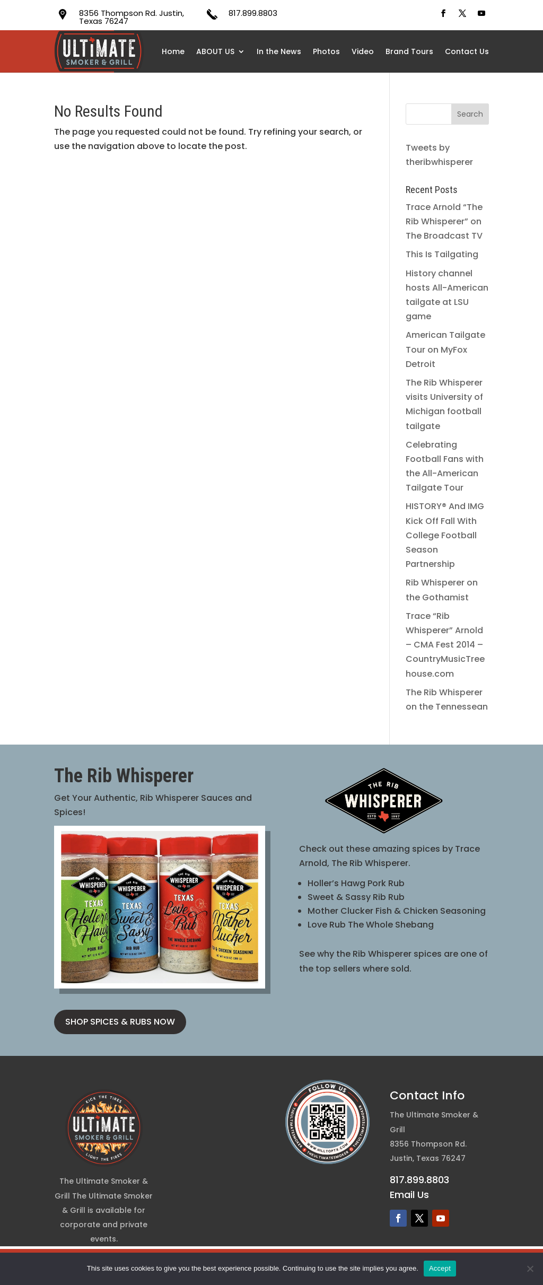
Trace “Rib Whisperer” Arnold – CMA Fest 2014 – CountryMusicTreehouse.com (445, 645)
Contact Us (467, 51)
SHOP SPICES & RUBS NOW (120, 1022)
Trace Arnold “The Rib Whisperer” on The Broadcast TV (444, 221)
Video (363, 51)
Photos (326, 51)
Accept (440, 1268)
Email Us (409, 1194)
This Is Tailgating (442, 254)
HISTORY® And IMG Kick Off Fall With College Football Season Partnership (445, 535)
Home (173, 51)
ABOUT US (215, 51)
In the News (279, 51)
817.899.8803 (253, 13)
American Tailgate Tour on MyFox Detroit (445, 349)
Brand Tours (409, 51)
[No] (529, 1268)
